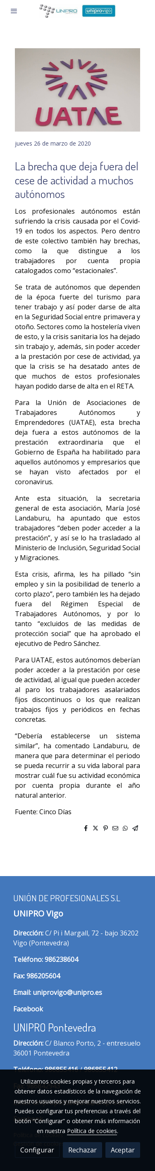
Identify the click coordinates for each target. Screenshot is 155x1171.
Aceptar (123, 1150)
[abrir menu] (14, 10)
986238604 (61, 959)
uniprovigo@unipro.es (67, 992)
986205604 (43, 975)
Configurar (37, 1150)
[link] (77, 11)
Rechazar (82, 1150)
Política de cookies (92, 1131)
